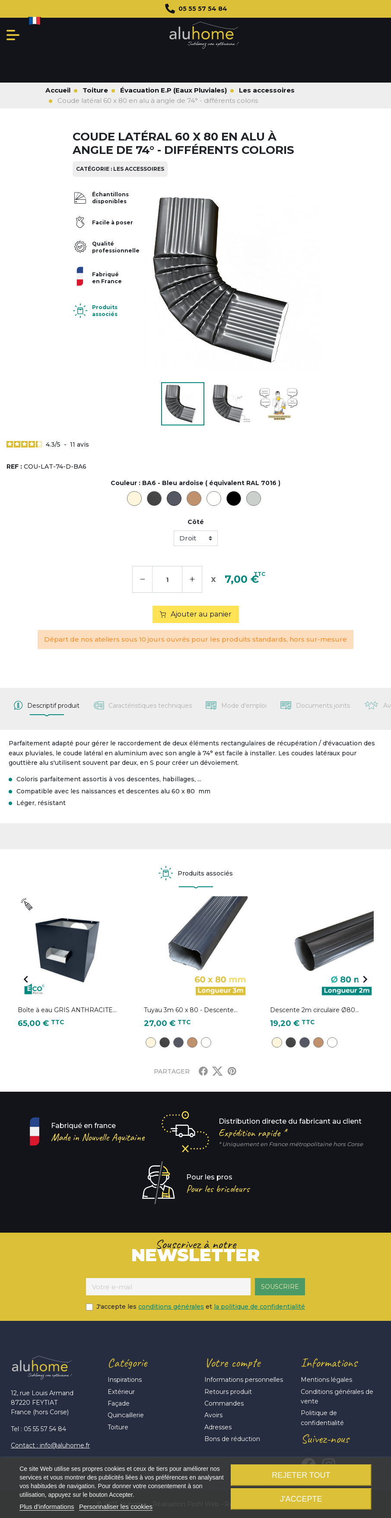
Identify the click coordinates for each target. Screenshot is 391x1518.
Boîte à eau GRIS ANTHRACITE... (67, 1010)
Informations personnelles (243, 1380)
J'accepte (301, 1499)
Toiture (118, 1427)
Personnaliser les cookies (116, 1506)
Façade (119, 1403)
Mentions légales (326, 1380)
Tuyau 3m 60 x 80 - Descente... (191, 1010)
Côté (196, 522)
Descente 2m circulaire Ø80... (314, 1010)
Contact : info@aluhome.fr (50, 1445)
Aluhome (204, 35)
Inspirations (125, 1380)
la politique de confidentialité (259, 1306)
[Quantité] (167, 579)
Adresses (218, 1427)
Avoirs (213, 1415)
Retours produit (228, 1392)
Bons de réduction (232, 1439)
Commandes (224, 1403)
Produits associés (105, 310)
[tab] (46, 705)
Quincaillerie (126, 1415)
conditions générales (171, 1306)
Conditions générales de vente (337, 1396)
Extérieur (121, 1392)
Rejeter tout (301, 1475)
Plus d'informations (46, 1506)
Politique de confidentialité (322, 1417)
